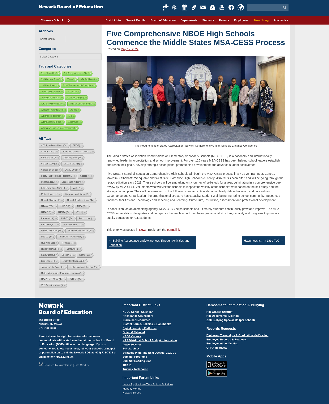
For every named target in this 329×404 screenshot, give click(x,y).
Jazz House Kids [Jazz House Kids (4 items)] (71, 182)
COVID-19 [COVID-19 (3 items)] (71, 170)
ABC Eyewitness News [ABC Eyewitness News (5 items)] (53, 145)
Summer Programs (135, 356)
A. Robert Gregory (75, 97)
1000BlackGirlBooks (50, 97)
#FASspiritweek (88, 79)
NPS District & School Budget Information (150, 340)
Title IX (127, 364)
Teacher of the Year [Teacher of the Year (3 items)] (52, 267)
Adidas (73, 110)
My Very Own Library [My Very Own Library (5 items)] (76, 194)
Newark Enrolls (135, 20)
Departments (189, 20)
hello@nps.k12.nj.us (59, 356)
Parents (224, 20)
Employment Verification (222, 343)
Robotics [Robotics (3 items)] (67, 243)
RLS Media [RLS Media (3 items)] (48, 243)
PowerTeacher (132, 344)
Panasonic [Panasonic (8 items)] (47, 218)
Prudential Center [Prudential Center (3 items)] (51, 230)
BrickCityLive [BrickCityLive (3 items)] (49, 157)
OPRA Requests (216, 347)
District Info (113, 20)
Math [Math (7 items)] (76, 188)
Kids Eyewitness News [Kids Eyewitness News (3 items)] (53, 188)
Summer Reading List (137, 360)
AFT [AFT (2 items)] (76, 145)
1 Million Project (48, 85)
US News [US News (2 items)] (75, 279)
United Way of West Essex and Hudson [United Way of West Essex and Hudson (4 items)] (61, 273)
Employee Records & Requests (226, 339)
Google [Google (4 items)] (85, 176)
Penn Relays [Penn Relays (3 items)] (48, 224)
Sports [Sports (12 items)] (84, 255)
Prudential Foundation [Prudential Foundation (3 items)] (79, 230)
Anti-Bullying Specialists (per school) (230, 320)
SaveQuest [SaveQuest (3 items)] (48, 255)
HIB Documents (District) (222, 315)
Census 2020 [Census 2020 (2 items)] (49, 164)
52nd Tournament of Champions (78, 85)
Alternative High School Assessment (58, 128)
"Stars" (70, 79)
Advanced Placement (51, 116)
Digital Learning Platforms (140, 328)
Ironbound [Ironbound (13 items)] (48, 182)
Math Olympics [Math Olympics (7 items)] (49, 194)
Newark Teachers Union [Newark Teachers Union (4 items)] (80, 200)
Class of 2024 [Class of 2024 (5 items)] (72, 164)
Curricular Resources (136, 320)
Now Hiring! (261, 20)
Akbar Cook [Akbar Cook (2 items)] (48, 151)
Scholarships (131, 348)
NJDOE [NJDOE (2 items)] (65, 206)
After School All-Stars (51, 122)
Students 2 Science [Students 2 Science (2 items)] (73, 261)
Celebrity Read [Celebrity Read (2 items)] (72, 157)
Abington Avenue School (81, 104)
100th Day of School (50, 91)
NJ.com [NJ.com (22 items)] (47, 206)
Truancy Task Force (135, 369)
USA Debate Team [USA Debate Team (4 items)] (51, 279)
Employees (241, 20)
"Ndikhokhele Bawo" (50, 79)
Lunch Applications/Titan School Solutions (148, 384)
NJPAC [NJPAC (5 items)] (46, 212)
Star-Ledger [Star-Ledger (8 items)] (48, 261)
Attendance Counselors (138, 315)
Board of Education (163, 20)
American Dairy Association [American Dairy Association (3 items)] (77, 151)
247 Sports (72, 91)
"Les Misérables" (49, 73)
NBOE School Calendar (138, 311)
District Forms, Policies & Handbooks (147, 324)
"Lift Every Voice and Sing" (76, 73)
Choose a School (55, 20)
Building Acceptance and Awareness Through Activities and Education (149, 243)
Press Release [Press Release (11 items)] (72, 224)
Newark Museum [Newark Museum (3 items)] (50, 200)
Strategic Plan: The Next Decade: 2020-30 (149, 352)
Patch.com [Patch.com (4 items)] (85, 218)
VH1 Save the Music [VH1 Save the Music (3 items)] (52, 285)
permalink (173, 229)
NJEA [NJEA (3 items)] (81, 206)
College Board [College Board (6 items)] (49, 170)
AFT (70, 116)
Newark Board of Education (71, 7)
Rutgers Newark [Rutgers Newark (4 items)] (50, 249)
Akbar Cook (73, 122)
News (142, 229)
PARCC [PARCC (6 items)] (66, 218)
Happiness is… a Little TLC (263, 240)
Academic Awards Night (52, 110)
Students (208, 20)
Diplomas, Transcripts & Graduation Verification (237, 335)
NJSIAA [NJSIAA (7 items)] (63, 212)
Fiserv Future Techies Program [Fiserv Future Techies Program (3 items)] (57, 176)
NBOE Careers (132, 336)
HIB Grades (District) (219, 311)
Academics (281, 20)
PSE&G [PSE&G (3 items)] (46, 237)
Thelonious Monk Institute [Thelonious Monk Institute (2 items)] (83, 267)
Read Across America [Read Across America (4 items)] (70, 237)
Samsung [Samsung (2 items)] (72, 249)
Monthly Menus (132, 388)
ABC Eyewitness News (52, 104)
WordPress (65, 365)
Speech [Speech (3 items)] (67, 255)
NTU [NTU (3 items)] (79, 212)
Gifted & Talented (134, 332)
